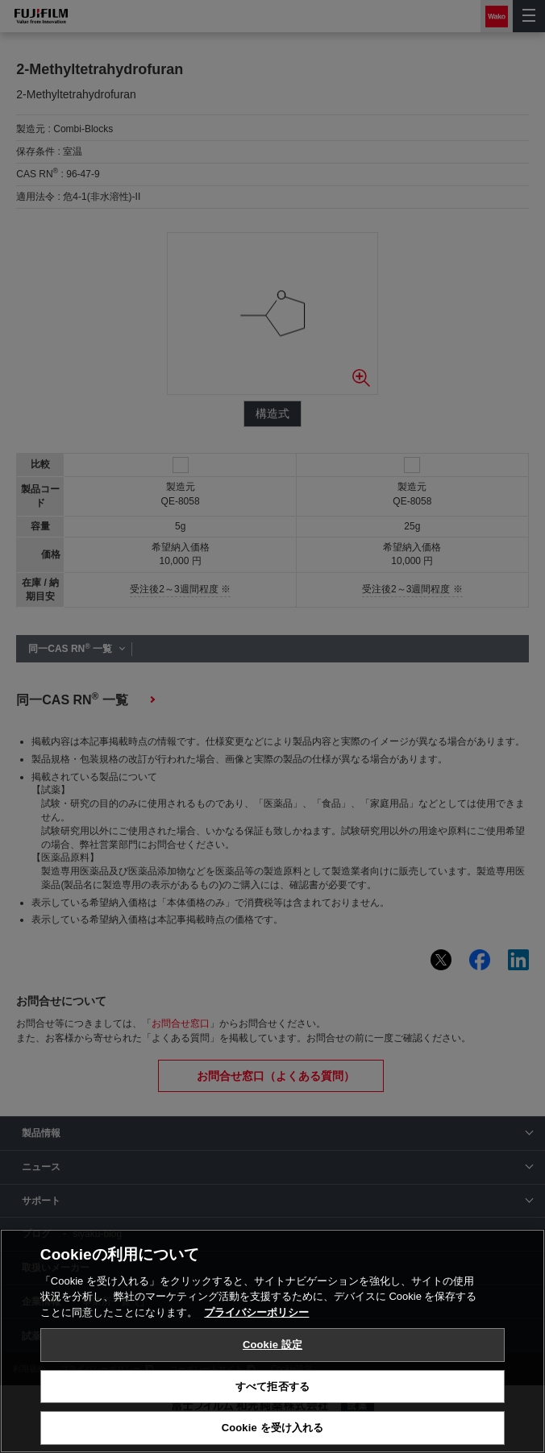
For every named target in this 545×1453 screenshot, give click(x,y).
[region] (272, 1341)
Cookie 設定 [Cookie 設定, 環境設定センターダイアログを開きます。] (272, 1345)
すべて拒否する (272, 1386)
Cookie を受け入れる (273, 1428)
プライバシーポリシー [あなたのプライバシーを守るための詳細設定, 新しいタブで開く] (256, 1312)
